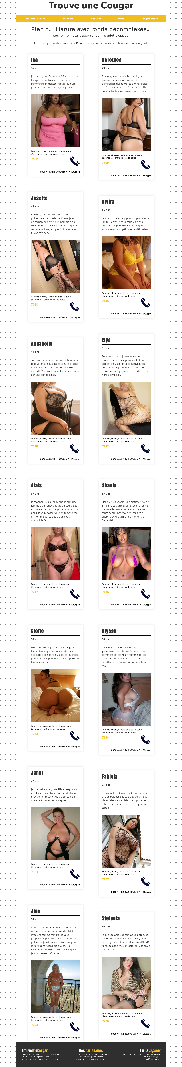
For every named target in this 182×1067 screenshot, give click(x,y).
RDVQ (76, 1054)
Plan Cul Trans (81, 1059)
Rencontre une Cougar (132, 1054)
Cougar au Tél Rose (152, 1054)
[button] (67, 18)
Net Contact (97, 1056)
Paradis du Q (85, 1056)
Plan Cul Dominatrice (98, 1059)
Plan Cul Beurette (101, 1054)
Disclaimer (53, 1059)
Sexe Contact (86, 1054)
